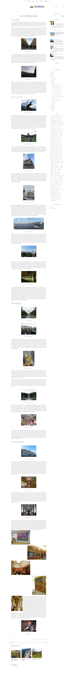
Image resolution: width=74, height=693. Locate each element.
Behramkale (52, 125)
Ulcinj (58, 192)
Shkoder (55, 178)
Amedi (55, 117)
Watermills (57, 195)
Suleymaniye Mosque (56, 181)
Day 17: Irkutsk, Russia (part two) (56, 87)
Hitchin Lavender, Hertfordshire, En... (14, 660)
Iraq (51, 153)
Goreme (62, 145)
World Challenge (53, 197)
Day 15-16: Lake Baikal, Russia (56, 89)
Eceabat (52, 137)
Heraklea (57, 148)
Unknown (27, 17)
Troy (62, 189)
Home (25, 1)
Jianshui (52, 156)
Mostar (52, 164)
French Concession (53, 142)
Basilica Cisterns (60, 123)
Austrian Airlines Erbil (54, 120)
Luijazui (62, 161)
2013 (51, 74)
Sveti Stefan (52, 183)
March (53, 106)
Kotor (61, 156)
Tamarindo (56, 183)
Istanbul (60, 153)
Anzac (62, 117)
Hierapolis (61, 148)
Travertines (58, 189)
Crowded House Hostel (54, 134)
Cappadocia (52, 131)
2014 (51, 73)
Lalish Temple (57, 159)
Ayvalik (59, 120)
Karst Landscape (56, 156)
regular (28, 14)
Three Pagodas (60, 184)
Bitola (59, 126)
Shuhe (62, 178)
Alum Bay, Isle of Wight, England (26, 660)
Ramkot (58, 170)
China (60, 131)
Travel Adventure (53, 189)
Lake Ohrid (52, 159)
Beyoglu (55, 126)
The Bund (61, 183)
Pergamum (52, 167)
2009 (51, 110)
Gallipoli (52, 145)
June (52, 82)
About (37, 1)
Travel (29, 1)
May (52, 103)
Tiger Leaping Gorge (53, 186)
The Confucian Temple (54, 184)
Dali (59, 134)
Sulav (51, 181)
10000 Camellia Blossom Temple (55, 115)
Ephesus (52, 139)
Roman (59, 173)
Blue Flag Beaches (53, 128)
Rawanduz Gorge (53, 172)
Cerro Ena (56, 131)
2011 (51, 77)
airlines (62, 115)
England (59, 137)
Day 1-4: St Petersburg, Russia (56, 100)
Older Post (45, 642)
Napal (55, 164)
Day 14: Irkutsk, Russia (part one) (56, 91)
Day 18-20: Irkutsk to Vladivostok (56, 85)
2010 (51, 108)
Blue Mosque (59, 128)
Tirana (58, 186)
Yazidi (60, 197)
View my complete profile (53, 208)
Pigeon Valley (57, 167)
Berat (62, 125)
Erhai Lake (58, 139)
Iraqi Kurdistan (55, 153)
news (57, 164)
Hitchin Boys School (53, 150)
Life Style (33, 1)
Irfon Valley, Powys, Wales (36, 659)
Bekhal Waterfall (57, 125)
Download (46, 1)
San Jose (62, 175)
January (53, 107)
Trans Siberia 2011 (54, 102)
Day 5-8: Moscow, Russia (55, 98)
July (52, 81)
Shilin (51, 178)
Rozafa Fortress (57, 175)
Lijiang (61, 159)
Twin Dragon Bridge (53, 192)
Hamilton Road (53, 148)
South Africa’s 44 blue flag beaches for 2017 (59, 33)
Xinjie (57, 197)
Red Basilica (58, 172)
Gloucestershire (57, 145)
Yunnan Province (53, 200)
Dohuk (62, 134)
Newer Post (12, 642)
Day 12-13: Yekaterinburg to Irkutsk (57, 93)
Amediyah (58, 117)
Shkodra (58, 178)
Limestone (52, 161)
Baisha (51, 123)
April (52, 104)
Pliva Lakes (61, 167)
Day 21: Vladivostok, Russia (55, 84)
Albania (52, 117)
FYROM (58, 142)
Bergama (52, 126)
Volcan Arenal (53, 195)
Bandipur (55, 123)
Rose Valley (52, 175)
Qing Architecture (53, 170)
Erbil (54, 139)
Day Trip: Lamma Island (57, 39)
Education (55, 137)
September (53, 78)
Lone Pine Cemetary (57, 161)
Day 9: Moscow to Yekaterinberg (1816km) (57, 96)
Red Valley (52, 173)
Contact (41, 1)
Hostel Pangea (60, 150)
